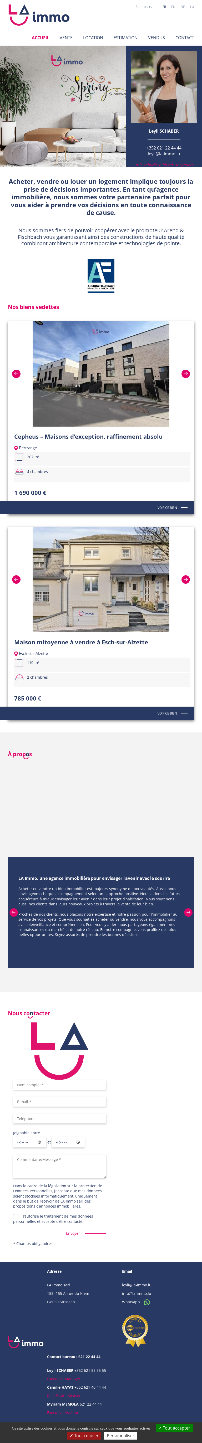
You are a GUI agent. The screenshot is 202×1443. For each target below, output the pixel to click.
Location (93, 38)
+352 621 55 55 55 (90, 1370)
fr (164, 6)
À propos (143, 7)
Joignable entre (26, 1133)
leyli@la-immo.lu (164, 154)
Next (180, 374)
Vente (66, 38)
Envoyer (73, 1233)
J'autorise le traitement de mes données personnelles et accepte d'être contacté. (53, 1219)
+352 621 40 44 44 (90, 1387)
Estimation (126, 38)
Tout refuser (84, 1436)
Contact (184, 38)
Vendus (156, 38)
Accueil (40, 38)
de (183, 6)
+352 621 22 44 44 (164, 148)
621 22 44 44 (91, 1404)
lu (192, 6)
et (49, 1142)
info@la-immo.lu (136, 1293)
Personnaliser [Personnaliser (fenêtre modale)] (120, 1436)
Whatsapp (137, 1301)
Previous (22, 374)
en (173, 6)
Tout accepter (174, 1428)
